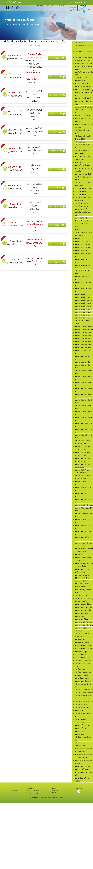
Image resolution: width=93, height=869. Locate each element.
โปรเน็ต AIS (78, 630)
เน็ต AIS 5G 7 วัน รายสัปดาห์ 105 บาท (82, 442)
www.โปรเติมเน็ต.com (13, 2)
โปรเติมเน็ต (13, 8)
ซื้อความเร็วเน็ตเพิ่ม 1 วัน (83, 188)
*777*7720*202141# (57, 76)
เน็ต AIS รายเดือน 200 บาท (84, 303)
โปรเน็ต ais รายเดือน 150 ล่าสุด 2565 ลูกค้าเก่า (83, 674)
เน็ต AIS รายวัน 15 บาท (82, 247)
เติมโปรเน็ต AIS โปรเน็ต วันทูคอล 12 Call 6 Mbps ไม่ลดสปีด (84, 92)
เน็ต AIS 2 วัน (79, 616)
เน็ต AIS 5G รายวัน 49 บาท (84, 338)
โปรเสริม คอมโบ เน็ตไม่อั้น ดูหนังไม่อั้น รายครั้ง (84, 600)
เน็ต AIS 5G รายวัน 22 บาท (84, 332)
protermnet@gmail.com (36, 793)
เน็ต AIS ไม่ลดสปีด (81, 628)
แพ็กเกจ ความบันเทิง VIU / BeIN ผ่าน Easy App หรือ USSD (83, 589)
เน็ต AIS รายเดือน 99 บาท (83, 297)
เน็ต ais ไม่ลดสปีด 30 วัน (83, 681)
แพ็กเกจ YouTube (80, 226)
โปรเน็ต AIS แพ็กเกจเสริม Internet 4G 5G (83, 137)
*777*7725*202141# (57, 95)
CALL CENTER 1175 (79, 2)
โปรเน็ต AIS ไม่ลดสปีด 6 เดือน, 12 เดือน (82, 152)
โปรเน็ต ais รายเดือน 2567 (83, 660)
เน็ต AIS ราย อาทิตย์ (81, 613)
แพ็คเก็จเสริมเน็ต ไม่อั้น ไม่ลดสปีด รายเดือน (83, 762)
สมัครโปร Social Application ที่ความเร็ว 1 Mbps (84, 79)
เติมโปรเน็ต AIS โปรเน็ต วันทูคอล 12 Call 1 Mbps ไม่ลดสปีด (84, 110)
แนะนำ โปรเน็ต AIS (81, 218)
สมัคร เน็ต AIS (79, 636)
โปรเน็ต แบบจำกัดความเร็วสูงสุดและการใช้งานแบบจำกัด (84, 59)
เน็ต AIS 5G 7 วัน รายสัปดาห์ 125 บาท (82, 448)
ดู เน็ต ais (78, 162)
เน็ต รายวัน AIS (80, 639)
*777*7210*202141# (57, 169)
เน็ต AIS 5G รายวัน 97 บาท (84, 347)
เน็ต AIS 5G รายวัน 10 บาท (84, 326)
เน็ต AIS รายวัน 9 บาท (82, 241)
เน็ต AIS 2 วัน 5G (80, 731)
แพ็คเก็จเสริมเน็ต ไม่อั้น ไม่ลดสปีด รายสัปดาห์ (83, 756)
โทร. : (70, 2)
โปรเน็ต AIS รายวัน (81, 704)
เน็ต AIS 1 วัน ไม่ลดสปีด (82, 725)
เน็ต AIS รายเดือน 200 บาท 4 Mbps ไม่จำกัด (84, 550)
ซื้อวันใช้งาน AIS (80, 745)
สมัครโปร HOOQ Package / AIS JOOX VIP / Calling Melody (83, 66)
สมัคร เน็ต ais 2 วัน (81, 654)
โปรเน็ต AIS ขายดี (80, 142)
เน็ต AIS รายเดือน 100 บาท (84, 625)
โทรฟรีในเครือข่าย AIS (82, 203)
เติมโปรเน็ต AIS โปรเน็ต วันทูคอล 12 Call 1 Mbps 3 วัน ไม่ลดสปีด (84, 168)
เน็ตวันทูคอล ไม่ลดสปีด (82, 642)
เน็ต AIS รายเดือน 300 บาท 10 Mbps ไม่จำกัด (84, 559)
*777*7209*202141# (57, 206)
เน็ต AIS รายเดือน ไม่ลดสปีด (84, 604)
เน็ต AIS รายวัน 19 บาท (82, 244)
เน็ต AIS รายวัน (80, 238)
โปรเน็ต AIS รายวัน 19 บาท (83, 701)
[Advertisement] (46, 816)
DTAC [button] (60, 6)
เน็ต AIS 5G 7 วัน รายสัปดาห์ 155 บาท (82, 460)
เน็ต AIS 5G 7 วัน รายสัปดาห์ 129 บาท (82, 454)
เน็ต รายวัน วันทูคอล (81, 651)
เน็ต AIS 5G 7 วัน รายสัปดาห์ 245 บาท (82, 477)
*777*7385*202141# (57, 150)
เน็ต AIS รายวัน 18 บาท (82, 766)
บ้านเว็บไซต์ (60, 797)
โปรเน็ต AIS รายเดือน (82, 707)
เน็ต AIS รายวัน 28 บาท (82, 312)
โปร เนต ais (79, 742)
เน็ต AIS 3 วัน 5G (80, 734)
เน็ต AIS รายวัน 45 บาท (82, 317)
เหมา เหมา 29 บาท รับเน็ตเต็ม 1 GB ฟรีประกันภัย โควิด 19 (83, 177)
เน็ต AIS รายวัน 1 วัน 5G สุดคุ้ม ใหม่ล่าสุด (83, 571)
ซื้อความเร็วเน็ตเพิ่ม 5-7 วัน (83, 194)
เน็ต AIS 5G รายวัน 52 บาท (84, 341)
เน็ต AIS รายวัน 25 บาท (82, 309)
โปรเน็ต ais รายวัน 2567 (83, 669)
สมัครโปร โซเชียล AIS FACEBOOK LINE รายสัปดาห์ (84, 85)
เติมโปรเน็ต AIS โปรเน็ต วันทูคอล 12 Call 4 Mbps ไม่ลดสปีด (84, 101)
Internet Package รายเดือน (83, 220)
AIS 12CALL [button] (51, 6)
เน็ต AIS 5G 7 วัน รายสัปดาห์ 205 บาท (82, 466)
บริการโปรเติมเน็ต (56, 790)
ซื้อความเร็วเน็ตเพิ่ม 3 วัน (83, 191)
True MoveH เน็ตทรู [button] (72, 8)
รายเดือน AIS (79, 722)
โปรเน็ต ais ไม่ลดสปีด (82, 633)
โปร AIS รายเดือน (80, 719)
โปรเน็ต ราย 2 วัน (81, 595)
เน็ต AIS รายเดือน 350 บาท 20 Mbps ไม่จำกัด (84, 565)
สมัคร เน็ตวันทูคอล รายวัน (83, 648)
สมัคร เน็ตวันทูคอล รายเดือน (84, 645)
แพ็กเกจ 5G (79, 229)
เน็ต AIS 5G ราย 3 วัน (82, 362)
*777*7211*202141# (57, 58)
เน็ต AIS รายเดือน (80, 294)
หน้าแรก (40, 6)
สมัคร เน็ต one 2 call (82, 657)
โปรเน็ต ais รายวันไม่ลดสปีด (84, 692)
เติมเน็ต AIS (78, 554)
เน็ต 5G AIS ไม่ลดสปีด (82, 769)
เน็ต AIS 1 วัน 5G (80, 728)
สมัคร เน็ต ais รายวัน (82, 678)
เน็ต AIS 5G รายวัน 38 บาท (84, 335)
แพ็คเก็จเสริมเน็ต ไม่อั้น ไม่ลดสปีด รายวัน (83, 750)
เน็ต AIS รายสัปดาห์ (81, 250)
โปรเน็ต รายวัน (79, 42)
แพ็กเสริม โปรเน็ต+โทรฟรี (83, 115)
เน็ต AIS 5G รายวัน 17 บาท (84, 329)
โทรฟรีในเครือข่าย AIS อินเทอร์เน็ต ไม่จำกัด (82, 208)
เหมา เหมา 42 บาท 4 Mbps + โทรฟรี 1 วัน (82, 576)
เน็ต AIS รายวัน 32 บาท (82, 315)
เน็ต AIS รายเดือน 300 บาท (84, 306)
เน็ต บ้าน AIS (79, 710)
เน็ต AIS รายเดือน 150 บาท (83, 300)
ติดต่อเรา (83, 6)
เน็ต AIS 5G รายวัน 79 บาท (84, 344)
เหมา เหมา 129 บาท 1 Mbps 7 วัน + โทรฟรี (82, 582)
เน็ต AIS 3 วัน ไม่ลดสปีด (83, 610)
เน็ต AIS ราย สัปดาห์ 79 (82, 619)
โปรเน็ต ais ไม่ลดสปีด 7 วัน (84, 689)
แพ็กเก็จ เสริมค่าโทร (81, 223)
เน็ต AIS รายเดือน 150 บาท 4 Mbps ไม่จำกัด (83, 544)
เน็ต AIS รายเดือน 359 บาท (84, 505)
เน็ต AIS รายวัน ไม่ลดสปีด (83, 607)
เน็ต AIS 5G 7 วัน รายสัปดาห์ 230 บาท (82, 471)
